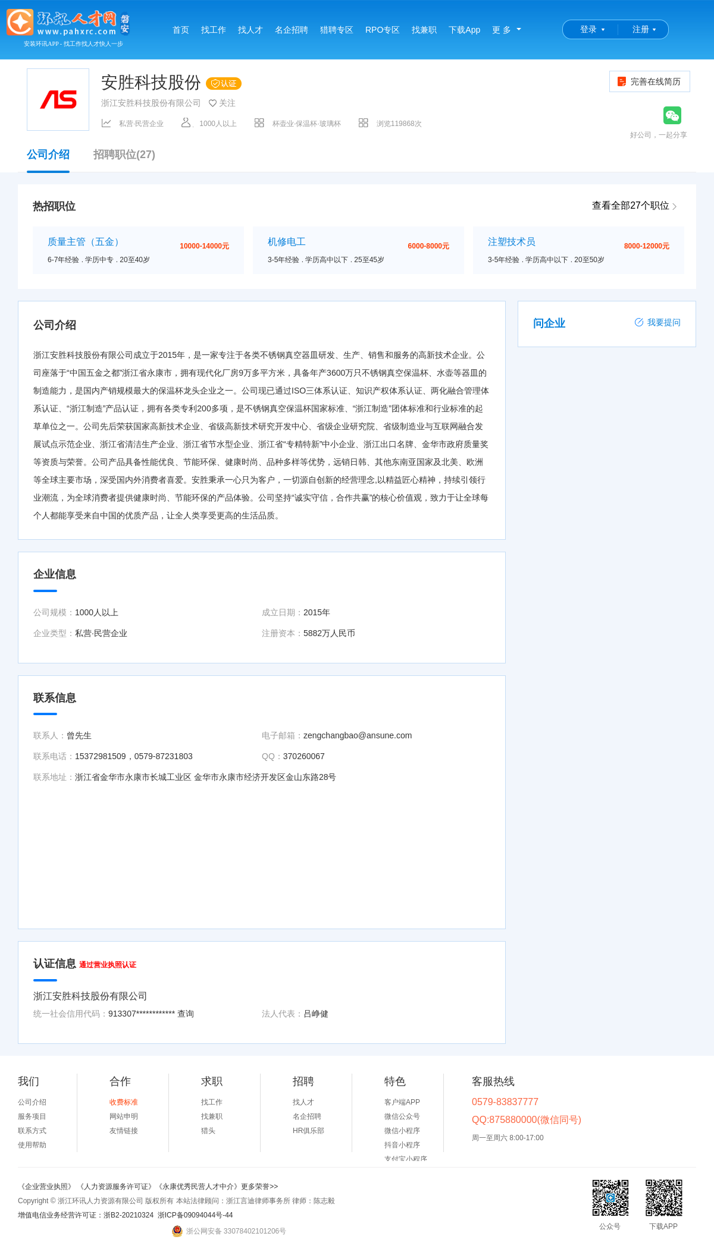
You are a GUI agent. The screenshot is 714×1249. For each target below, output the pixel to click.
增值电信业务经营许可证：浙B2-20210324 (86, 1215)
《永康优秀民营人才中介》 (198, 1186)
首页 (181, 29)
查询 (185, 1013)
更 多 (501, 29)
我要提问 (657, 322)
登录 (588, 29)
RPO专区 (382, 29)
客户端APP (402, 1102)
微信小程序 (402, 1131)
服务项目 (32, 1116)
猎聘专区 (336, 29)
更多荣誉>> (259, 1186)
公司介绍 (48, 160)
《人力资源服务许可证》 (116, 1186)
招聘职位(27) (124, 155)
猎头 (208, 1131)
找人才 (250, 29)
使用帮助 (32, 1145)
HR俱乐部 (308, 1131)
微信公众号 (402, 1116)
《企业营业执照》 (47, 1186)
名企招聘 (291, 29)
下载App (464, 29)
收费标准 (123, 1102)
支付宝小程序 (405, 1159)
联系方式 (32, 1131)
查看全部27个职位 (630, 205)
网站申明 (123, 1116)
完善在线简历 (648, 81)
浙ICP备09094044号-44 (195, 1215)
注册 (640, 29)
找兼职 (424, 29)
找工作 (213, 29)
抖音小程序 (402, 1145)
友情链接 (123, 1131)
